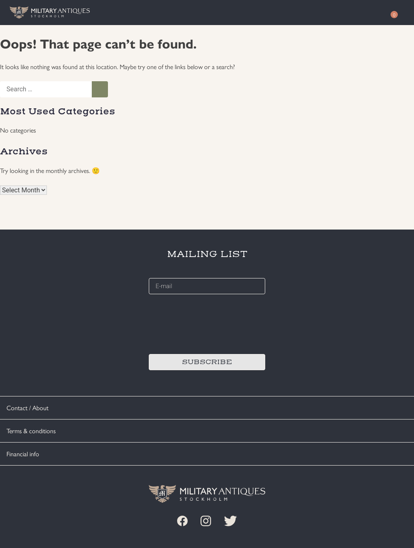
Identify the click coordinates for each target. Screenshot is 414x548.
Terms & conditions (31, 430)
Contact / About (27, 407)
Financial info (22, 453)
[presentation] (210, 323)
